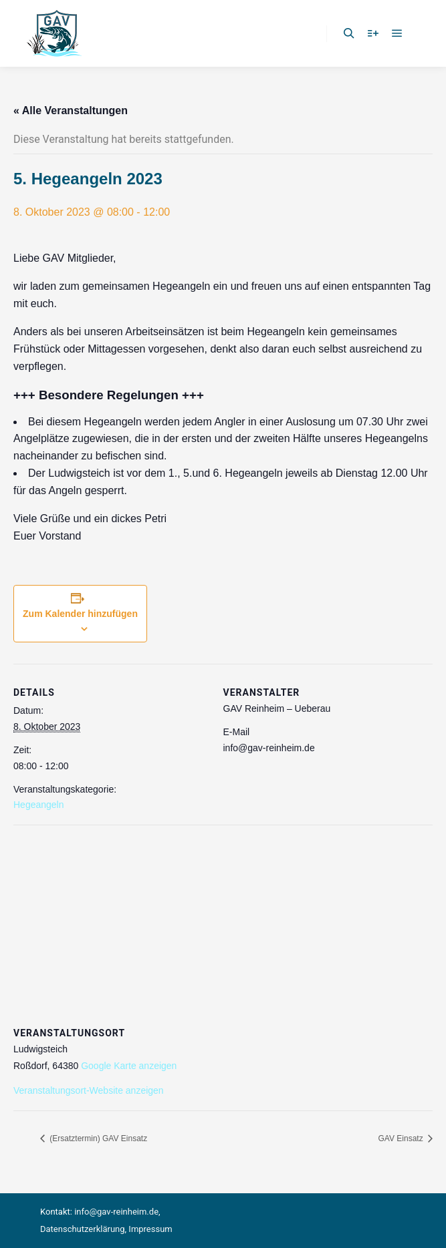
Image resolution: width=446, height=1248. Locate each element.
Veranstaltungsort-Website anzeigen (88, 1090)
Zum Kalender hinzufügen (80, 613)
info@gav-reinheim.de (116, 1212)
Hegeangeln (38, 804)
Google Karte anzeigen (129, 1065)
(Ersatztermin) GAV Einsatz (97, 1138)
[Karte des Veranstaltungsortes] (223, 921)
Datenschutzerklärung (82, 1229)
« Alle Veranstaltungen (70, 110)
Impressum (150, 1229)
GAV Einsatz (401, 1138)
